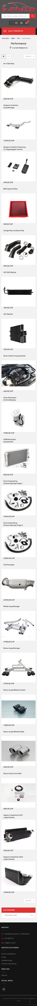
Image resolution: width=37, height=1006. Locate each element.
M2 (18, 38)
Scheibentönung (6, 960)
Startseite (5, 38)
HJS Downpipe (8, 566)
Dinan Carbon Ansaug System (14, 358)
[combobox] (18, 915)
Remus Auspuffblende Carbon (14, 692)
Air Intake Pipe (8, 64)
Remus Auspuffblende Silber (13, 734)
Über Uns (4, 975)
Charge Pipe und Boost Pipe (13, 232)
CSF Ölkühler (8, 316)
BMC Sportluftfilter (10, 191)
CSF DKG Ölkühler (9, 274)
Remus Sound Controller (12, 775)
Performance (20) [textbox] (17, 915)
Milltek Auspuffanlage (11, 608)
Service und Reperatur (8, 954)
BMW (13, 38)
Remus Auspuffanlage (11, 650)
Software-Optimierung (8, 964)
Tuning (3, 957)
